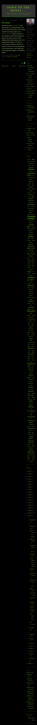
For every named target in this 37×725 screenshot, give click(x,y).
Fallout (31, 256)
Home (13, 66)
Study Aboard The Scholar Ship (32, 562)
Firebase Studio (31, 260)
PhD (33, 352)
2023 (29, 476)
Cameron (31, 195)
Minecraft (31, 330)
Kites (33, 309)
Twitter (29, 432)
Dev (29, 238)
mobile (33, 332)
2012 (29, 502)
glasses (31, 281)
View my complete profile (30, 55)
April (31, 651)
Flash (33, 263)
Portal (33, 360)
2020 (29, 481)
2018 (29, 487)
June (31, 646)
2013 (29, 500)
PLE (29, 358)
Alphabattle (31, 167)
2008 (29, 513)
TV (32, 430)
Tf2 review (6, 23)
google (29, 283)
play (33, 356)
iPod (33, 303)
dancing (33, 226)
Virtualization (31, 440)
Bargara (31, 179)
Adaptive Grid (32, 163)
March (31, 654)
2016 (29, 492)
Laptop (30, 313)
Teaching (31, 407)
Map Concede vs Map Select (31, 118)
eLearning (31, 246)
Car (29, 196)
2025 (29, 471)
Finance (33, 258)
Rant (33, 377)
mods (28, 334)
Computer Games (11, 56)
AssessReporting (31, 177)
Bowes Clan (30, 672)
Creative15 (31, 222)
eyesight (32, 252)
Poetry (32, 358)
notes (33, 346)
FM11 (29, 267)
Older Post (22, 66)
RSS (22, 63)
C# (33, 193)
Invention (31, 301)
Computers (31, 220)
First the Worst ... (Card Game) (31, 95)
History (31, 295)
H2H (33, 283)
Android (31, 171)
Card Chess (30, 84)
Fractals (31, 269)
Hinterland (31, 293)
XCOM (31, 461)
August (32, 638)
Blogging (31, 187)
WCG (31, 448)
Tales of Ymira (31, 135)
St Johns (30, 399)
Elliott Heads (31, 248)
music (31, 338)
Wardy (32, 444)
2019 (29, 484)
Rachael (31, 373)
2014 (29, 497)
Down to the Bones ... (18, 9)
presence (31, 362)
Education (31, 244)
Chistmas (31, 202)
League (29, 315)
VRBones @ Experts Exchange (30, 697)
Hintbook (31, 291)
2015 (29, 494)
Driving (29, 240)
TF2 (31, 409)
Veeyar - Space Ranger (29, 139)
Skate (29, 393)
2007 (29, 515)
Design (31, 236)
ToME (31, 414)
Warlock (29, 446)
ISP (31, 305)
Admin (29, 165)
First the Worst (30, 261)
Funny (29, 271)
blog (33, 185)
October (32, 627)
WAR (29, 444)
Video (33, 434)
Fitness (29, 263)
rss (29, 389)
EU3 (28, 252)
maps (32, 324)
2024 (29, 474)
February (32, 658)
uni (33, 432)
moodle (33, 334)
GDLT (32, 280)
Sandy (32, 389)
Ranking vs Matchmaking (31, 112)
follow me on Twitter (31, 719)
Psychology (31, 369)
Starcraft (31, 403)
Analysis (31, 169)
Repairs (31, 381)
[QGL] (28, 159)
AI (33, 165)
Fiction (28, 258)
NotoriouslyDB (31, 91)
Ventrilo (32, 607)
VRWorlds (31, 442)
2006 (29, 663)
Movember (31, 336)
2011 (29, 505)
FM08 (29, 265)
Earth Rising (30, 133)
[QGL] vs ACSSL (32, 541)
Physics (29, 356)
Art (33, 175)
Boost (29, 189)
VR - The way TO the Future (30, 75)
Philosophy (31, 354)
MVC (31, 340)
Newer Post (5, 66)
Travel (33, 426)
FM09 (33, 265)
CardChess (31, 200)
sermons (31, 391)
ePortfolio (30, 250)
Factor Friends (31, 86)
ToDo (31, 412)
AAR (33, 159)
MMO (28, 332)
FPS (33, 267)
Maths (31, 327)
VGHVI (29, 434)
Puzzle (31, 371)
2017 (29, 489)
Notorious (29, 89)
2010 (29, 508)
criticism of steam (7, 34)
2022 (29, 479)
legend (30, 321)
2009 (29, 510)
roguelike (31, 387)
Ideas (33, 297)
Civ (29, 206)
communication (31, 214)
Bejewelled (31, 181)
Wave (33, 446)
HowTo (29, 297)
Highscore (31, 289)
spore (29, 397)
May (31, 648)
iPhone (29, 303)
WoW (33, 459)
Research (31, 383)
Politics (28, 360)
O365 (29, 350)
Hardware (31, 285)
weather (31, 450)
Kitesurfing (31, 311)
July (31, 643)
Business (30, 193)
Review (31, 385)
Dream (32, 238)
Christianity (31, 204)
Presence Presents (32, 575)
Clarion (32, 206)
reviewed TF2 (16, 25)
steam (31, 405)
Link (32, 323)
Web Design (30, 452)
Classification (31, 208)
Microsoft (31, 328)
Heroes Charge (31, 287)
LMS (29, 324)
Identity (30, 299)
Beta (30, 183)
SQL (33, 397)
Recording (30, 379)
